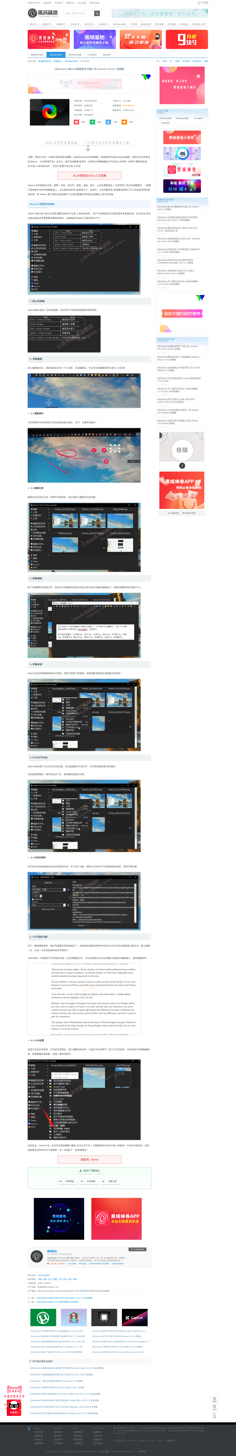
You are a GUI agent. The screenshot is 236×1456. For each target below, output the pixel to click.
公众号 (214, 1409)
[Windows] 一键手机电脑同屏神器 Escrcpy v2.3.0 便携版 (55, 1381)
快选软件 (59, 3)
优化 (70, 1279)
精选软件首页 (37, 55)
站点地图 (104, 1451)
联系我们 (143, 1451)
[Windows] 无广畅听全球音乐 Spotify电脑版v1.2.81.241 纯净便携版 (177, 282)
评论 (127, 122)
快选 (177, 61)
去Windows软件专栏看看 (99, 1264)
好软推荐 (58, 1443)
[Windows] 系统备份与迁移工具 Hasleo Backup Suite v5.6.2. (118, 1352)
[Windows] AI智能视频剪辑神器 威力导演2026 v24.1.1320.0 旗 (58, 1341)
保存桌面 (82, 1264)
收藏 (79, 122)
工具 (60, 1279)
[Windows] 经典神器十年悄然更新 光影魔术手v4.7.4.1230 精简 (58, 1336)
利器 (75, 1279)
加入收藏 (82, 3)
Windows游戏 (75, 55)
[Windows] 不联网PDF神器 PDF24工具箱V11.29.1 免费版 (117, 1347)
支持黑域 (78, 1443)
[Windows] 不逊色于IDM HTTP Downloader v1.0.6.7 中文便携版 (65, 1298)
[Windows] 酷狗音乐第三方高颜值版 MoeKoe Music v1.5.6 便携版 (178, 358)
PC (158, 61)
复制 (82, 1291)
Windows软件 (56, 55)
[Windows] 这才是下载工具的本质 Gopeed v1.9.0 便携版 (116, 1336)
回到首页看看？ (118, 1264)
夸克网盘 (88, 1181)
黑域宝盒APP (34, 3)
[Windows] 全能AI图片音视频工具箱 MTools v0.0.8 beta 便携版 (177, 422)
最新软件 (70, 3)
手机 (165, 61)
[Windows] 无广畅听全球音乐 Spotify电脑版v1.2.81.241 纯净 (57, 1331)
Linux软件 (92, 55)
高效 (45, 1279)
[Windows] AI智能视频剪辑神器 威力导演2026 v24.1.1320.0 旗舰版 (60, 1374)
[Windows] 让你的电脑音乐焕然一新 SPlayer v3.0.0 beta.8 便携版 (178, 411)
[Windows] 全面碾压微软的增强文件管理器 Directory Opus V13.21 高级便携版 (65, 1368)
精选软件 (47, 3)
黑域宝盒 (78, 1436)
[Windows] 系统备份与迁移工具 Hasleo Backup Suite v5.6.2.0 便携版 (175, 272)
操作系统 (98, 1443)
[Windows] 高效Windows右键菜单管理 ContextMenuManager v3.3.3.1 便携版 (175, 261)
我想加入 (171, 1440)
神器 (40, 1279)
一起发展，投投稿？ (56, 1264)
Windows (197, 61)
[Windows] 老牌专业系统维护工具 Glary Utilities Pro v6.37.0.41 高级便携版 (64, 1394)
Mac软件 (107, 55)
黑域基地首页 (44, 61)
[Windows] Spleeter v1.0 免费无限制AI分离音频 (57, 1302)
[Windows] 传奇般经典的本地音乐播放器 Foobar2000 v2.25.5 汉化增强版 (63, 1400)
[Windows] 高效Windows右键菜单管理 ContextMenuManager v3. (120, 1341)
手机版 (214, 1401)
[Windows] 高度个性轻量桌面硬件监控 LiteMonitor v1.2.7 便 (56, 1347)
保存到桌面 (94, 3)
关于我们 (38, 1432)
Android (186, 61)
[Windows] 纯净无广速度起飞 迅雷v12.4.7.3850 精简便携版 (56, 1352)
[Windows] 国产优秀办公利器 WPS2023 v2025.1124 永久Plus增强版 (176, 400)
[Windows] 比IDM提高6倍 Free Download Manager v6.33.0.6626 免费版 (63, 1407)
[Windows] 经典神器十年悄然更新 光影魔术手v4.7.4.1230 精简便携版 (178, 250)
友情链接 (78, 1432)
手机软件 (98, 1436)
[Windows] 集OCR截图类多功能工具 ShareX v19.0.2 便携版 (178, 208)
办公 (50, 1279)
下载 (111, 122)
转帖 (95, 122)
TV (171, 61)
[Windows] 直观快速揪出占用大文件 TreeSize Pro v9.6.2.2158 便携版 (178, 240)
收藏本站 (173, 513)
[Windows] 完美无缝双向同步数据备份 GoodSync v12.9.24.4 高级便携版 (63, 1413)
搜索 (97, 13)
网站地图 (78, 1439)
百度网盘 (67, 1181)
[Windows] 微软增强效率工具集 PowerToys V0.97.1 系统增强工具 (177, 229)
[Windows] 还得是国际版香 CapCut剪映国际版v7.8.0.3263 (179, 379)
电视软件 (98, 1439)
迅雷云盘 (109, 1181)
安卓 (65, 1279)
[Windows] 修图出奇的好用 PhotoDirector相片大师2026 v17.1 (119, 1331)
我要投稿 (38, 1443)
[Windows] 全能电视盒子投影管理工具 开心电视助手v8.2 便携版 (178, 369)
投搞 (214, 1417)
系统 (206, 61)
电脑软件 (58, 61)
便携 (55, 1279)
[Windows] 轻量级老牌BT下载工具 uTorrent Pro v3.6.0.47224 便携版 (177, 347)
